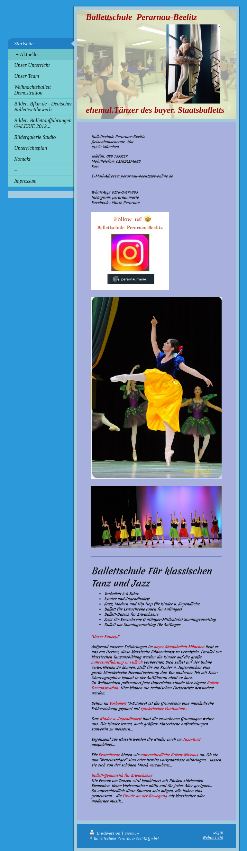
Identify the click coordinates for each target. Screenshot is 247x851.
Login (218, 832)
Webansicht (213, 837)
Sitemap (131, 833)
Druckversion (106, 833)
